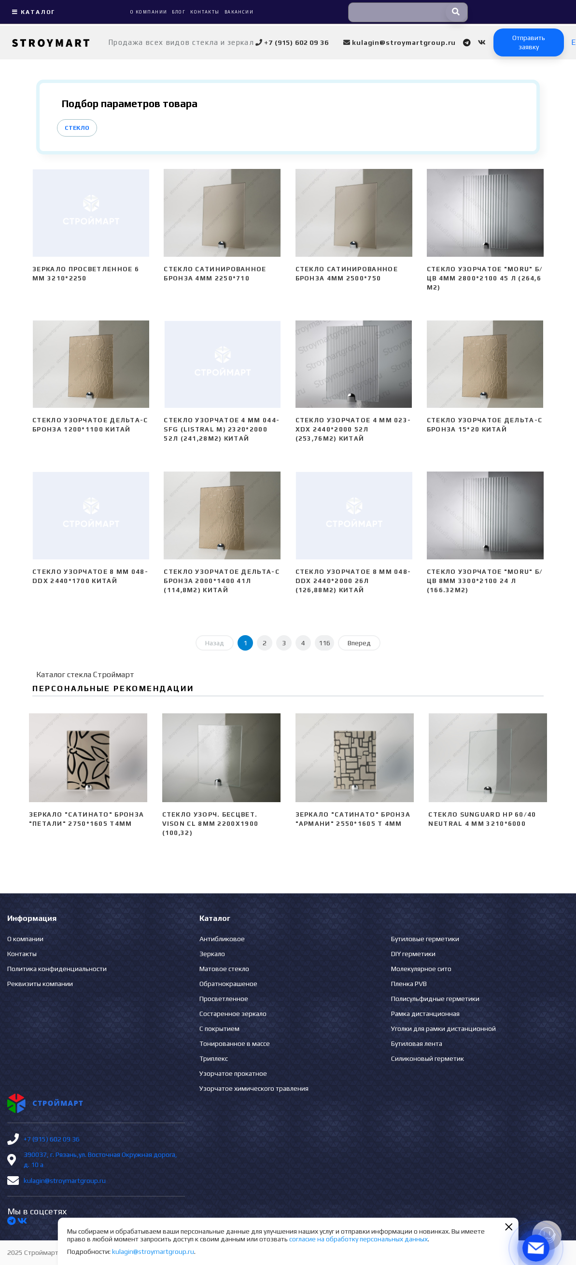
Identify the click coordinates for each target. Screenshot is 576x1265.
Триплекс (213, 1058)
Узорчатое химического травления (254, 1088)
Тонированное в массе (234, 1043)
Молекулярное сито (421, 969)
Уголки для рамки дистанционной (443, 1028)
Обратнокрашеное (228, 983)
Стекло (77, 128)
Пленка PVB (409, 983)
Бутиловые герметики (425, 939)
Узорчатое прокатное (233, 1073)
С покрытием (219, 1028)
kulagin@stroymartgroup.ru (65, 1180)
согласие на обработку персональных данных (358, 1239)
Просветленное (223, 998)
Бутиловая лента (416, 1043)
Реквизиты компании (40, 983)
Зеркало (212, 954)
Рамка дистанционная (425, 1013)
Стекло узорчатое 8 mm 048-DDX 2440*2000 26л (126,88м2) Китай (353, 581)
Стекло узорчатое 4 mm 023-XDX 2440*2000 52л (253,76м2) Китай (353, 429)
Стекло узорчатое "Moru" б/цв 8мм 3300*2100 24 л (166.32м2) (485, 581)
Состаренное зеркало (233, 1013)
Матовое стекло (224, 969)
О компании (25, 939)
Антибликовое (222, 939)
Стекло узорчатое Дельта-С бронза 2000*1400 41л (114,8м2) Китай (222, 581)
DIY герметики (413, 954)
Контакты (22, 954)
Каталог (32, 12)
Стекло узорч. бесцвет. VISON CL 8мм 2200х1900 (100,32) (210, 823)
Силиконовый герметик (427, 1058)
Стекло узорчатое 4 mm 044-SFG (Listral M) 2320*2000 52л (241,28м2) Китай (222, 429)
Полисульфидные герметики (435, 998)
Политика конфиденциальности (57, 969)
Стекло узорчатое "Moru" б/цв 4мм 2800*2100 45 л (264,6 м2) (485, 278)
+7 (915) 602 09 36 (52, 1139)
